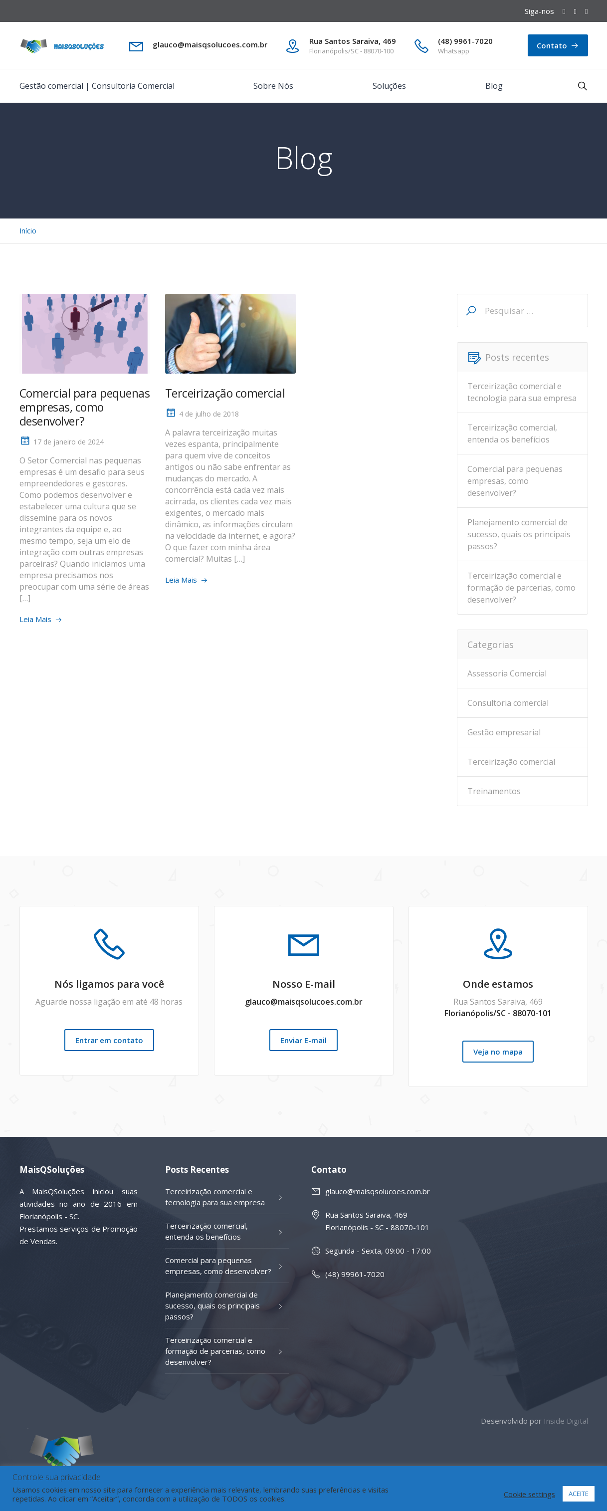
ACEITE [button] (579, 1493)
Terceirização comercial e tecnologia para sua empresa (522, 392)
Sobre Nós (273, 85)
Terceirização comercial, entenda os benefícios (512, 433)
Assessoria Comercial (507, 673)
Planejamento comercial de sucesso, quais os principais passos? (519, 534)
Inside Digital (566, 1421)
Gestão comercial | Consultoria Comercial (97, 85)
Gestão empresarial (504, 732)
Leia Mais (35, 619)
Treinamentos (494, 791)
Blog (494, 85)
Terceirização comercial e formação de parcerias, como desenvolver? (521, 587)
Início (27, 230)
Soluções (389, 85)
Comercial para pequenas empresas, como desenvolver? (84, 407)
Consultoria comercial (508, 702)
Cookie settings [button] (529, 1494)
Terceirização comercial (225, 393)
